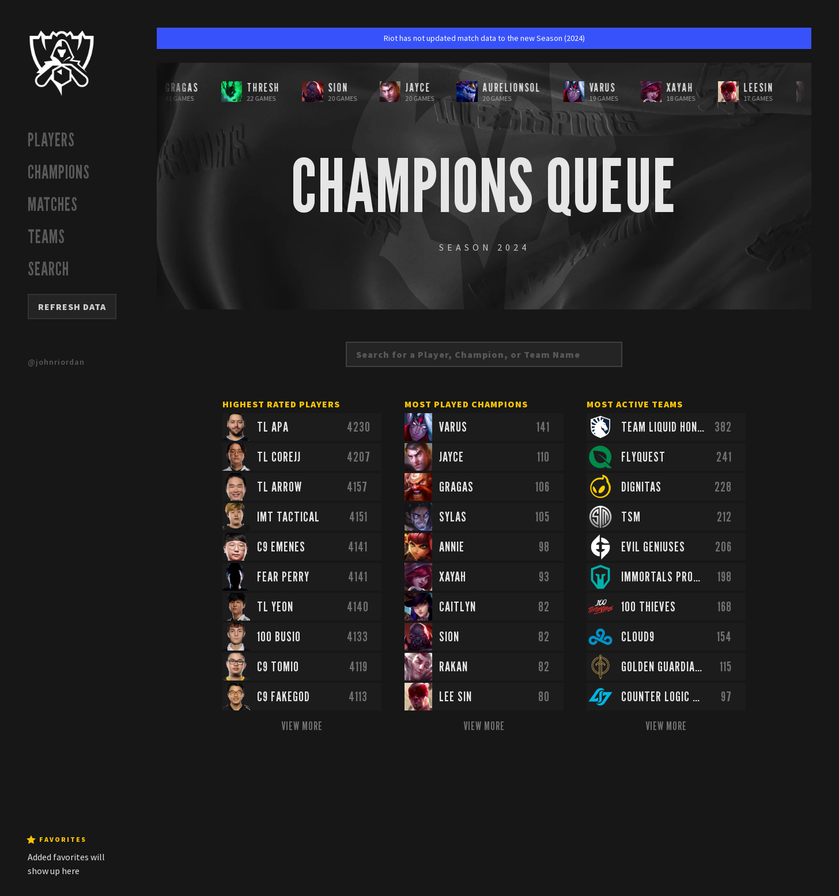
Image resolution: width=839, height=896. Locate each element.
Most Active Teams (635, 404)
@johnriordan (56, 362)
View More (302, 726)
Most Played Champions (466, 404)
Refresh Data (72, 306)
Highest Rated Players (281, 404)
